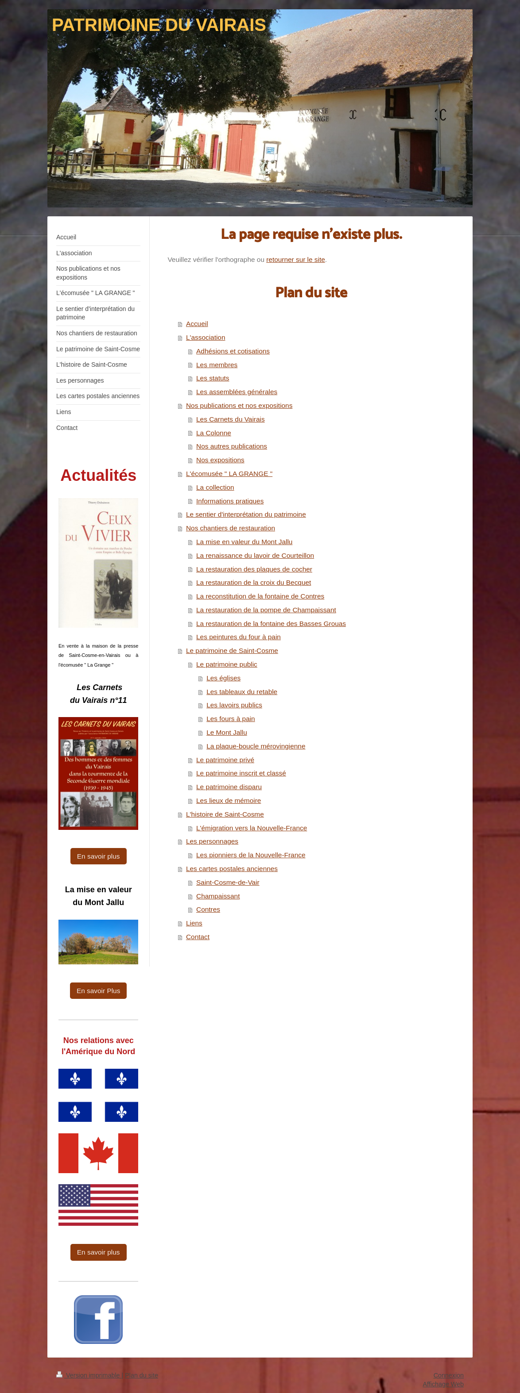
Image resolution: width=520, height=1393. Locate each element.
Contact (198, 936)
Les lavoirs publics (234, 705)
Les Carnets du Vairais (230, 419)
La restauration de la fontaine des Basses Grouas (271, 623)
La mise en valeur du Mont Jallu (244, 541)
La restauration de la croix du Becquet (253, 582)
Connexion (449, 1375)
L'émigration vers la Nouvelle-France (251, 828)
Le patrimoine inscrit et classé (241, 773)
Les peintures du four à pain (238, 637)
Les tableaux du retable (241, 691)
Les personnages (212, 841)
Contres (208, 909)
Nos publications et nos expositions (239, 405)
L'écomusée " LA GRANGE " (229, 473)
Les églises (223, 678)
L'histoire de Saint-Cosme (225, 814)
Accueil (197, 323)
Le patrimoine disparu (229, 787)
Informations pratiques (230, 501)
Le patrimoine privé (225, 760)
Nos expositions (220, 460)
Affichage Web (443, 1384)
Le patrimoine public (226, 664)
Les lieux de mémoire (228, 800)
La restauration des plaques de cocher (254, 569)
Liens (194, 923)
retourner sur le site (295, 259)
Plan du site (141, 1375)
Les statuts (212, 378)
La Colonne (213, 433)
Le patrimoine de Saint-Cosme (232, 650)
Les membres (216, 364)
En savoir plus (98, 856)
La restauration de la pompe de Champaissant (266, 610)
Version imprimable (89, 1375)
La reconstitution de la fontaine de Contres (260, 596)
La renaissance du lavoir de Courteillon (255, 555)
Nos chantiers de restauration (230, 528)
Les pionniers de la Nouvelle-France (250, 855)
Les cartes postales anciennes (232, 868)
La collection (215, 487)
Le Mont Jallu (226, 732)
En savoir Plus (98, 990)
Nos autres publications (231, 446)
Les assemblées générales (236, 391)
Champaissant (218, 896)
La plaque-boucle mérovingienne (255, 746)
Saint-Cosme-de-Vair (228, 882)
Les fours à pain (230, 718)
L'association (205, 337)
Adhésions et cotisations (233, 351)
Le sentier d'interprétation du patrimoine (246, 514)
